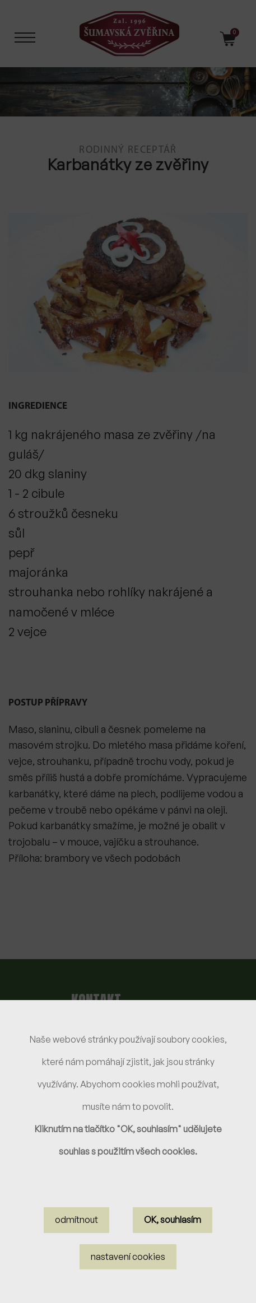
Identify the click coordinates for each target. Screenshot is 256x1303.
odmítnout (76, 1230)
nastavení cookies (128, 1267)
